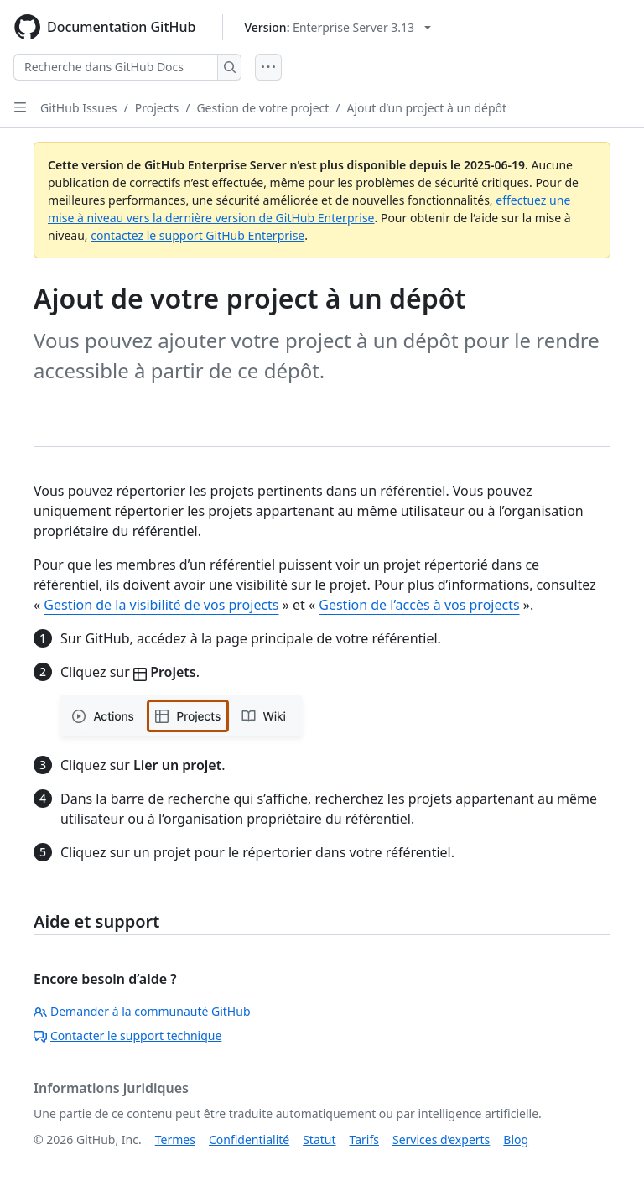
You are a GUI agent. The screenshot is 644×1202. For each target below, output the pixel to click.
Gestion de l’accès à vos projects (419, 605)
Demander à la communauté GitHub (142, 1011)
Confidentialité (249, 1139)
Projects (157, 108)
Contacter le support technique (127, 1035)
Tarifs (364, 1139)
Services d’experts (441, 1139)
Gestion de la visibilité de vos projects (161, 605)
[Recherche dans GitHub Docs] (115, 67)
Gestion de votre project (262, 108)
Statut (319, 1139)
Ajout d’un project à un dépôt (427, 108)
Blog (515, 1139)
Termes (175, 1139)
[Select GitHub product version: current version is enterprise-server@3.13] (337, 27)
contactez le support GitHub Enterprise (197, 235)
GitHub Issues (78, 108)
